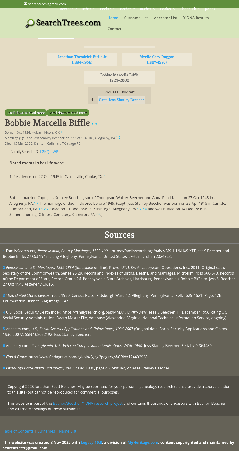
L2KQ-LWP (49, 151)
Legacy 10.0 (91, 442)
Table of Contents (18, 431)
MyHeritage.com (143, 442)
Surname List (136, 18)
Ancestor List (165, 18)
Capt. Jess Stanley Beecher (121, 99)
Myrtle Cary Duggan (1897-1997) (156, 59)
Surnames (46, 431)
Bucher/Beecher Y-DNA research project (88, 403)
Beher (86, 9)
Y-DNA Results (196, 18)
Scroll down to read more (26, 113)
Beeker (105, 9)
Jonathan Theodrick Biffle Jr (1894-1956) (82, 59)
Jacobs (210, 9)
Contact (114, 29)
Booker (165, 9)
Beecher (66, 9)
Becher (125, 9)
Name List (68, 431)
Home (112, 18)
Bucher (145, 9)
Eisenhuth (188, 9)
